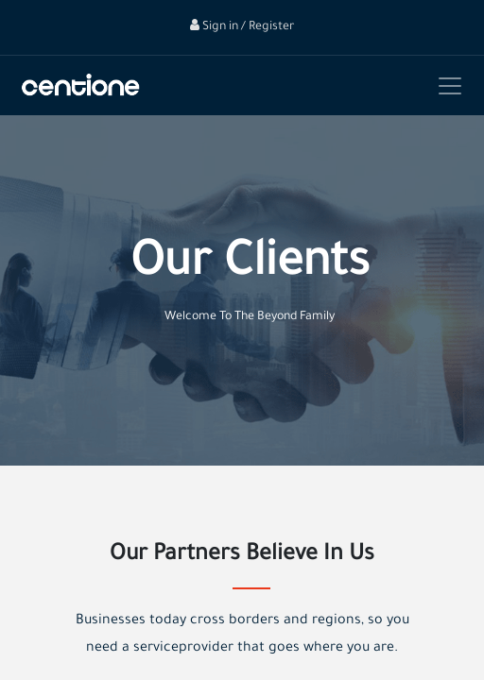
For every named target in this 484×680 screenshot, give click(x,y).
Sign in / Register (242, 27)
